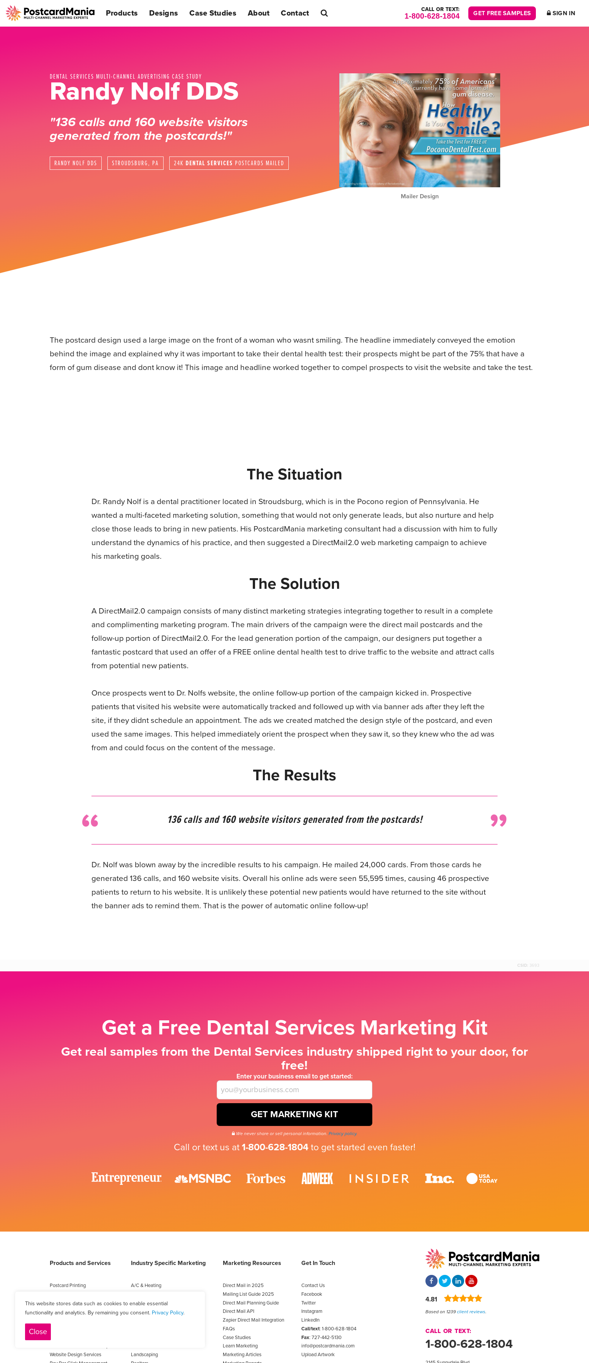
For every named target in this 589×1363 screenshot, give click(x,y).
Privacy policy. (343, 1133)
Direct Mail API (238, 1311)
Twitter (308, 1303)
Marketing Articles (242, 1355)
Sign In (561, 13)
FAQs (229, 1329)
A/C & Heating (146, 1285)
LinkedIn (310, 1320)
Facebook (311, 1294)
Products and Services (80, 1263)
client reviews (471, 1311)
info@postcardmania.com (328, 1346)
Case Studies (212, 13)
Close (38, 1331)
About (259, 13)
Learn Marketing (240, 1346)
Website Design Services (75, 1355)
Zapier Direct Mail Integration (253, 1320)
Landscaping (144, 1355)
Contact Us (313, 1285)
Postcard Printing (68, 1285)
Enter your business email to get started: (294, 1076)
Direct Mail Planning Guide (251, 1303)
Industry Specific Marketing (168, 1263)
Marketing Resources (252, 1263)
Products (122, 13)
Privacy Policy (167, 1312)
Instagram (312, 1311)
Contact (295, 13)
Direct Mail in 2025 (243, 1285)
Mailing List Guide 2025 (248, 1294)
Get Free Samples (502, 13)
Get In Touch (318, 1263)
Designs (163, 13)
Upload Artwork (318, 1355)
